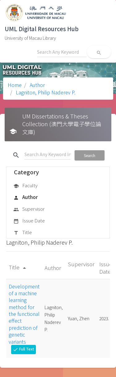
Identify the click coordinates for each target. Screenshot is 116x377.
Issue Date (29, 221)
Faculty (25, 186)
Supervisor (29, 209)
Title (22, 233)
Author (36, 85)
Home (15, 85)
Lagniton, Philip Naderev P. (45, 92)
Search (89, 155)
